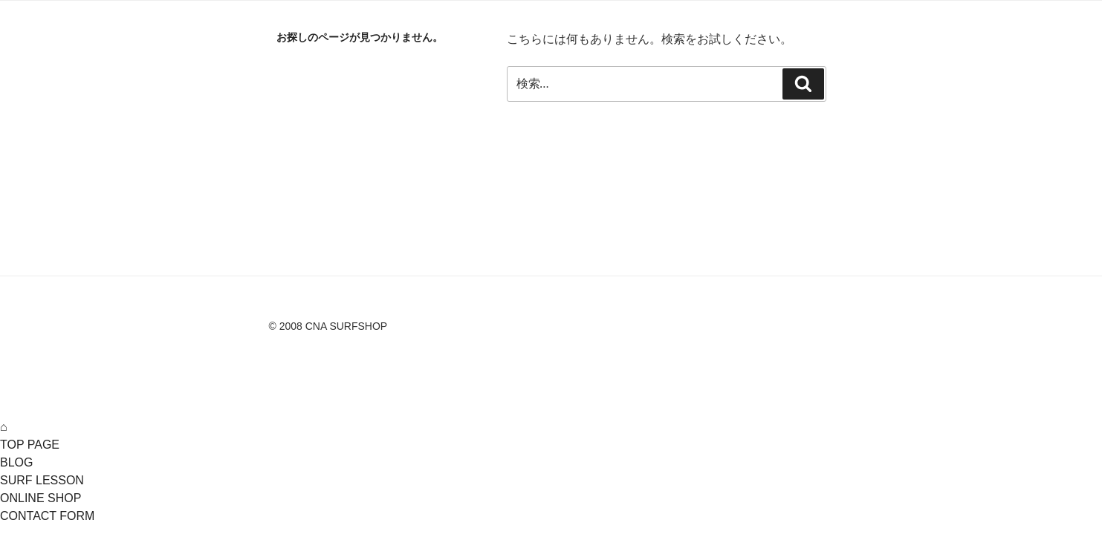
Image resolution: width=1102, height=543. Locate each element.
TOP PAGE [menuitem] (29, 444)
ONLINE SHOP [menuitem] (40, 498)
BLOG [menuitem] (16, 462)
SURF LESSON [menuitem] (42, 480)
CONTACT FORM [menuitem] (47, 516)
